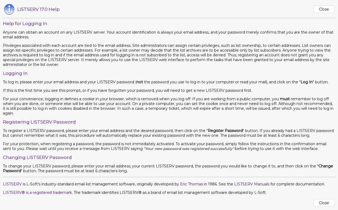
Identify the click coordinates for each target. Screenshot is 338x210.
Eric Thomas (191, 184)
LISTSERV (12, 184)
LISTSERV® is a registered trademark (37, 192)
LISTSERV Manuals (251, 184)
